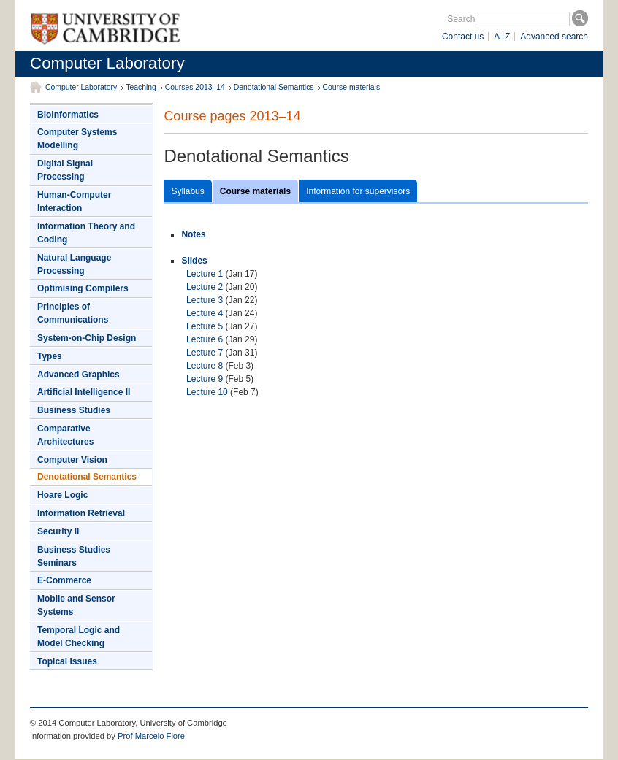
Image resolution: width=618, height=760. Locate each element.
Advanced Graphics (78, 374)
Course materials (352, 87)
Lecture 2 (204, 287)
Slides (194, 261)
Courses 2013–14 (195, 87)
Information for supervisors (358, 191)
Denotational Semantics (274, 87)
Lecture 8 (204, 366)
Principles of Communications (72, 313)
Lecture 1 (204, 274)
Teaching (141, 87)
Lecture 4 (204, 313)
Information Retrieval (81, 513)
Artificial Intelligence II (83, 392)
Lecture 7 (204, 353)
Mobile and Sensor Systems (76, 605)
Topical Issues (67, 661)
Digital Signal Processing (65, 170)
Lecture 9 (204, 379)
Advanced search (554, 36)
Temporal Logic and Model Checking (78, 636)
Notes (193, 234)
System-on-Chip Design (86, 338)
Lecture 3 (204, 300)
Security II (58, 531)
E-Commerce (64, 580)
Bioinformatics (68, 115)
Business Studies (73, 410)
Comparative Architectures (65, 435)
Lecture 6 (204, 339)
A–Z (502, 36)
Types (49, 356)
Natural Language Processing (74, 264)
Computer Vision (72, 460)
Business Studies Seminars (73, 556)
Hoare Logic (62, 495)
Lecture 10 (207, 392)
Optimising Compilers (83, 288)
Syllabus (187, 191)
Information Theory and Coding (86, 233)
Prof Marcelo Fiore (151, 736)
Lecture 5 (204, 326)
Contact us (463, 36)
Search (461, 19)
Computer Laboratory (107, 63)
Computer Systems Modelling (77, 138)
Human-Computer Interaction (74, 201)
